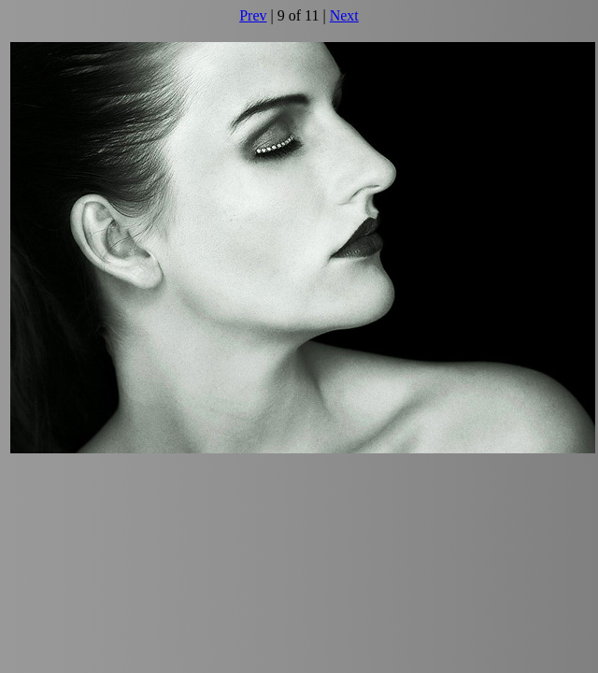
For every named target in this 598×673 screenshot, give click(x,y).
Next (344, 15)
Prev (252, 15)
